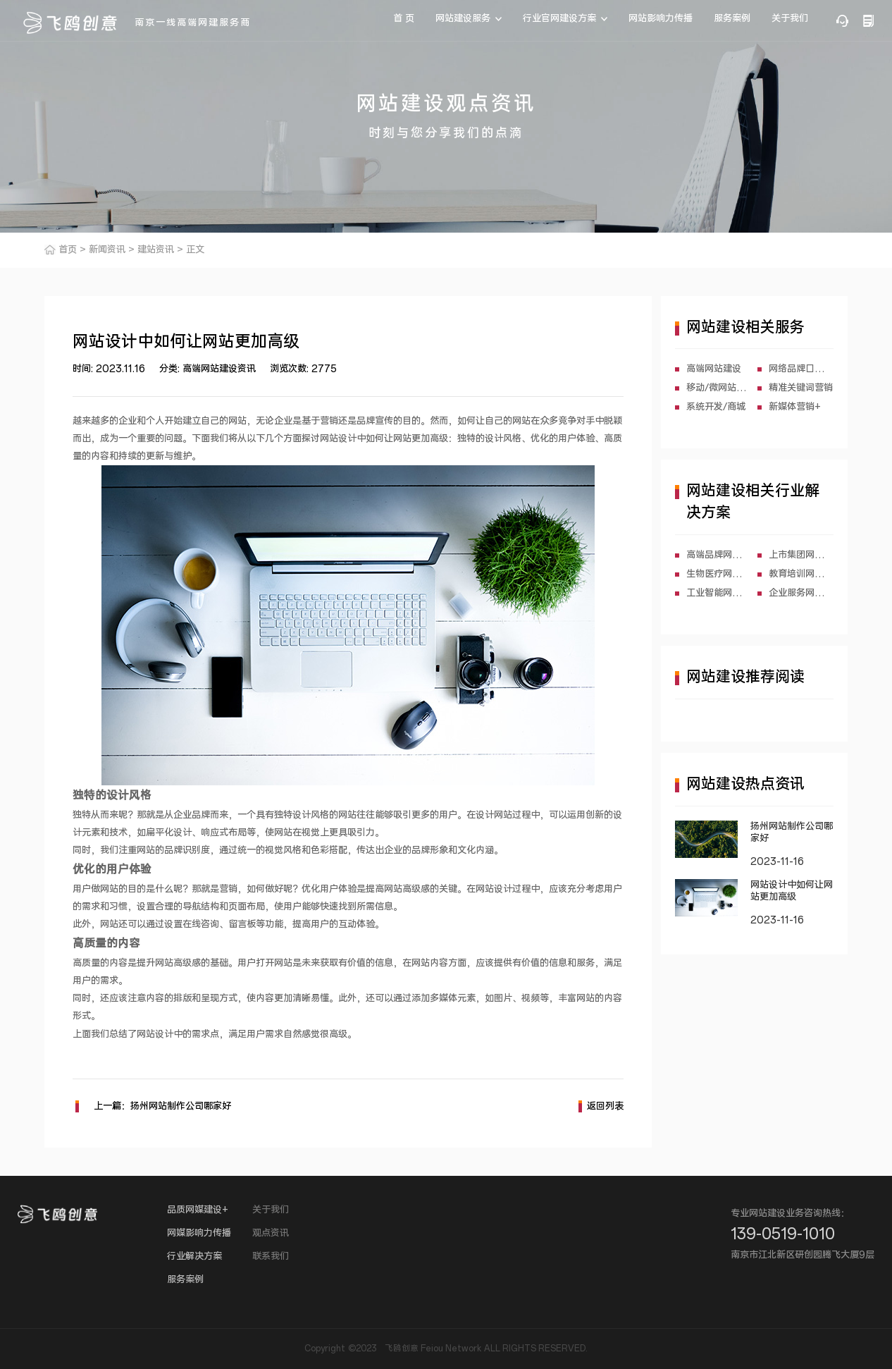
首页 (67, 250)
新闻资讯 (107, 250)
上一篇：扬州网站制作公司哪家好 (153, 1106)
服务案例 (732, 19)
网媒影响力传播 (199, 1233)
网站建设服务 (462, 19)
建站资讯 (155, 250)
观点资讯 (270, 1233)
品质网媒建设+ (197, 1210)
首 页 (403, 19)
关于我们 (790, 19)
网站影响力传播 (660, 19)
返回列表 (601, 1106)
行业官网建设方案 (559, 19)
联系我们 (270, 1257)
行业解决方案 (194, 1257)
